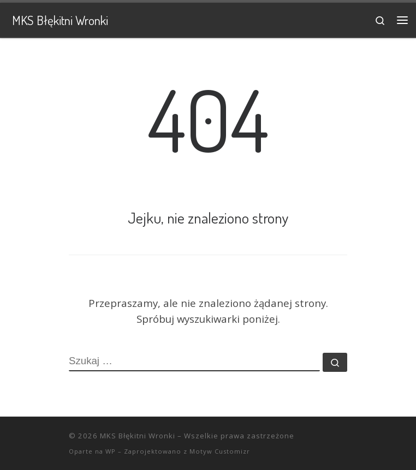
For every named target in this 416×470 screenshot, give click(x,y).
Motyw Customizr (219, 451)
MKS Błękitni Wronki (137, 436)
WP (110, 451)
